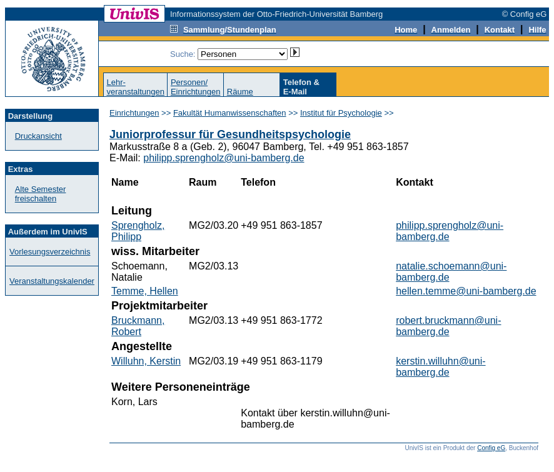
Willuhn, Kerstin (146, 361)
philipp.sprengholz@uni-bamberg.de (223, 158)
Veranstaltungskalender (51, 281)
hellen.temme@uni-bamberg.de (466, 291)
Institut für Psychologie (341, 113)
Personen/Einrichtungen (196, 87)
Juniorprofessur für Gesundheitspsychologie (230, 134)
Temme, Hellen (144, 291)
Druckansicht (38, 136)
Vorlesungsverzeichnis (49, 251)
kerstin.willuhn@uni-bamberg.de (440, 367)
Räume (240, 91)
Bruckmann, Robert (137, 326)
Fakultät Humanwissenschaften (229, 113)
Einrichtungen (134, 113)
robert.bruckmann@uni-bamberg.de (448, 326)
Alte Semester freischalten (40, 193)
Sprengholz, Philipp (137, 231)
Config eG (491, 447)
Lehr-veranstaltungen (135, 87)
